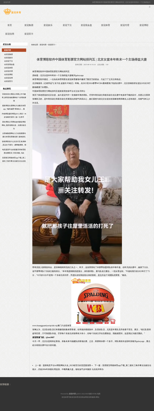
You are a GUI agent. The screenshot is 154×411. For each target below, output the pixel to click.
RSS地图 (88, 394)
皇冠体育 (105, 25)
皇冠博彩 (143, 25)
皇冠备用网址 (79, 91)
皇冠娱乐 (48, 25)
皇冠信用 (9, 34)
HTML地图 (96, 394)
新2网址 (96, 397)
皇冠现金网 (82, 397)
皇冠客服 (90, 397)
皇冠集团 (28, 25)
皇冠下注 (67, 25)
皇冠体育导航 (67, 397)
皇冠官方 (28, 34)
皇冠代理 (124, 25)
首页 (9, 25)
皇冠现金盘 (86, 25)
